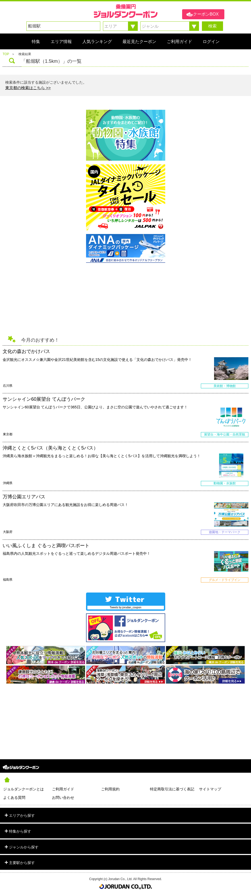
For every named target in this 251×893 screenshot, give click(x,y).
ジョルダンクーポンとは (23, 789)
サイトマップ (210, 789)
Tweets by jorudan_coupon (125, 607)
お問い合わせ (63, 797)
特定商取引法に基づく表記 (172, 789)
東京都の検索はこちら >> (28, 87)
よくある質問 (14, 797)
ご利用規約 (110, 789)
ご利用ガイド (63, 789)
